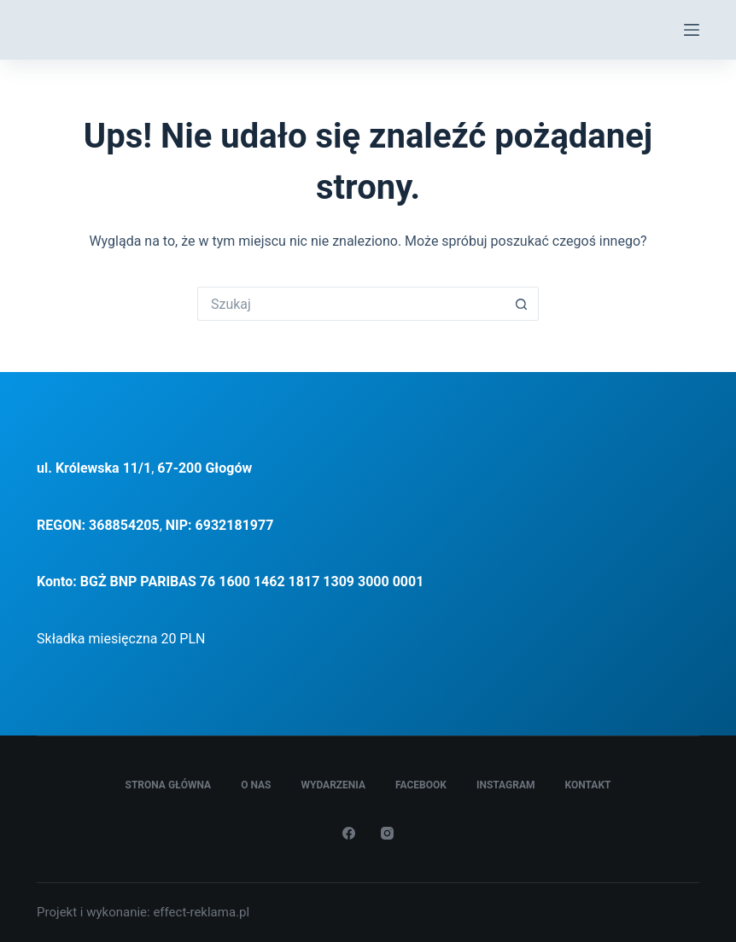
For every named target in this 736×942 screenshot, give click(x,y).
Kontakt (588, 785)
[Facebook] (348, 833)
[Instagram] (387, 833)
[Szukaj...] (351, 304)
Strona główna (169, 785)
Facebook (421, 785)
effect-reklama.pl (201, 912)
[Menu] (691, 30)
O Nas (256, 785)
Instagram (505, 785)
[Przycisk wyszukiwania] (522, 304)
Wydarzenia (333, 785)
